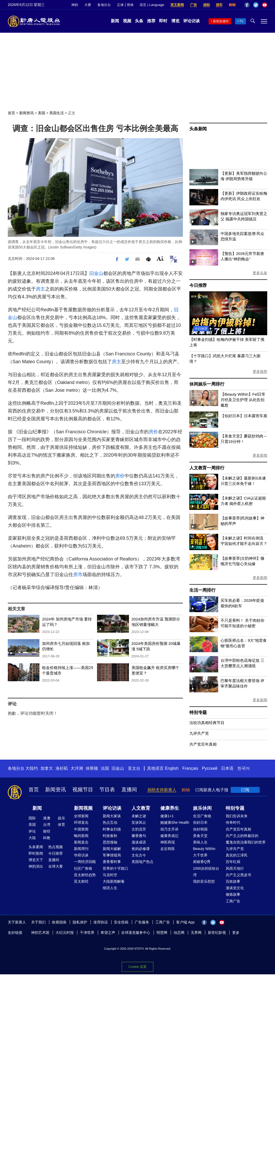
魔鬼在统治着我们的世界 (246, 842)
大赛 (87, 5)
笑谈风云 (139, 822)
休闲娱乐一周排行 (206, 384)
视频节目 (82, 789)
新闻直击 (81, 842)
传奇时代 (233, 822)
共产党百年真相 (203, 744)
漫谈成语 (139, 842)
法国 (105, 768)
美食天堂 (200, 836)
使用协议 (100, 922)
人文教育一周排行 (206, 467)
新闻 (115, 21)
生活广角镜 (202, 816)
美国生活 (56, 113)
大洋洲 (77, 768)
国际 (32, 818)
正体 (120, 5)
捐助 (206, 5)
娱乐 (61, 818)
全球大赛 (55, 866)
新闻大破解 (112, 849)
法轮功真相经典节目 (206, 722)
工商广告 (233, 901)
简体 (130, 5)
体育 (61, 824)
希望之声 (108, 932)
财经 (46, 831)
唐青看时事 (112, 862)
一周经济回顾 (85, 862)
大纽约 (31, 768)
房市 (77, 574)
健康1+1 (167, 816)
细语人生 (110, 888)
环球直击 (81, 822)
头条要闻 (36, 847)
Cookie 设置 (137, 967)
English (171, 768)
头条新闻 (198, 128)
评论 (32, 831)
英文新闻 (177, 5)
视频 (127, 21)
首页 (11, 113)
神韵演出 (36, 866)
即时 (163, 21)
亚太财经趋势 (85, 875)
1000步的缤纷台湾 (206, 871)
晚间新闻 (81, 836)
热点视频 (55, 847)
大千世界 (200, 855)
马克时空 (110, 875)
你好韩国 (200, 829)
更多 (235, 932)
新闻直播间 (221, 21)
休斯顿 (92, 768)
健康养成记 (169, 836)
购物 (232, 5)
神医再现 (167, 842)
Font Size (160, 258)
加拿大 (46, 768)
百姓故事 (233, 881)
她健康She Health (174, 822)
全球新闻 (81, 816)
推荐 (151, 21)
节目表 (107, 789)
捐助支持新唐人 (161, 790)
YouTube (264, 5)
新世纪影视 (217, 932)
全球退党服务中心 (135, 932)
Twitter (255, 5)
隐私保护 (80, 922)
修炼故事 (233, 894)
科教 (46, 838)
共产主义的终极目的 (242, 836)
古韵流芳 (139, 829)
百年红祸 (233, 862)
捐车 (219, 5)
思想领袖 (110, 842)
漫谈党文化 (235, 888)
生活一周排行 (202, 590)
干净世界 (87, 932)
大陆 (32, 838)
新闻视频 (83, 808)
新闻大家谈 (112, 816)
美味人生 (200, 842)
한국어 (243, 768)
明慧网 (161, 932)
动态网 (179, 932)
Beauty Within (204, 849)
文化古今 (139, 855)
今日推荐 (198, 285)
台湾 (46, 824)
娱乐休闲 (202, 808)
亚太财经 (81, 881)
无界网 (196, 932)
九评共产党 (199, 733)
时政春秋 (110, 836)
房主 (40, 289)
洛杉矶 (62, 768)
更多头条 (260, 273)
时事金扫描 (112, 829)
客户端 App (185, 922)
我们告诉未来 (237, 816)
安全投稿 (121, 922)
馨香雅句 (139, 836)
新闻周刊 (81, 849)
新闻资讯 (26, 113)
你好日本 (200, 822)
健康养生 (169, 808)
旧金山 (96, 273)
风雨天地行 (235, 868)
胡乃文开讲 (169, 829)
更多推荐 (260, 371)
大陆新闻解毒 (114, 881)
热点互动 (110, 822)
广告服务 (142, 922)
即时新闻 (36, 853)
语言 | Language (152, 5)
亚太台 (134, 768)
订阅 (245, 790)
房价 (153, 431)
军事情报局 (112, 855)
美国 (41, 113)
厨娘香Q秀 (201, 862)
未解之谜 (139, 816)
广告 (193, 5)
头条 (139, 21)
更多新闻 (260, 455)
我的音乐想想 (204, 881)
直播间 (129, 789)
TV (241, 21)
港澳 (46, 818)
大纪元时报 (65, 932)
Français (190, 768)
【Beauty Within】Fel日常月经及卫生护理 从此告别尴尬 (243, 399)
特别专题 (198, 712)
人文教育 (141, 808)
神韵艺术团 (40, 932)
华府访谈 (81, 855)
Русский (209, 768)
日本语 (227, 768)
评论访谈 (191, 21)
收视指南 (59, 922)
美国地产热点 (142, 862)
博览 (175, 21)
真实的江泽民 (237, 855)
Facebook (247, 5)
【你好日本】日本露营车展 (244, 416)
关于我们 (38, 922)
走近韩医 (167, 849)
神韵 (74, 5)
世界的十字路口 (115, 868)
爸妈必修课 (141, 849)
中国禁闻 (81, 829)
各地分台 (104, 5)
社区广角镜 (83, 868)
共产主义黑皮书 (238, 875)
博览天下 (36, 860)
